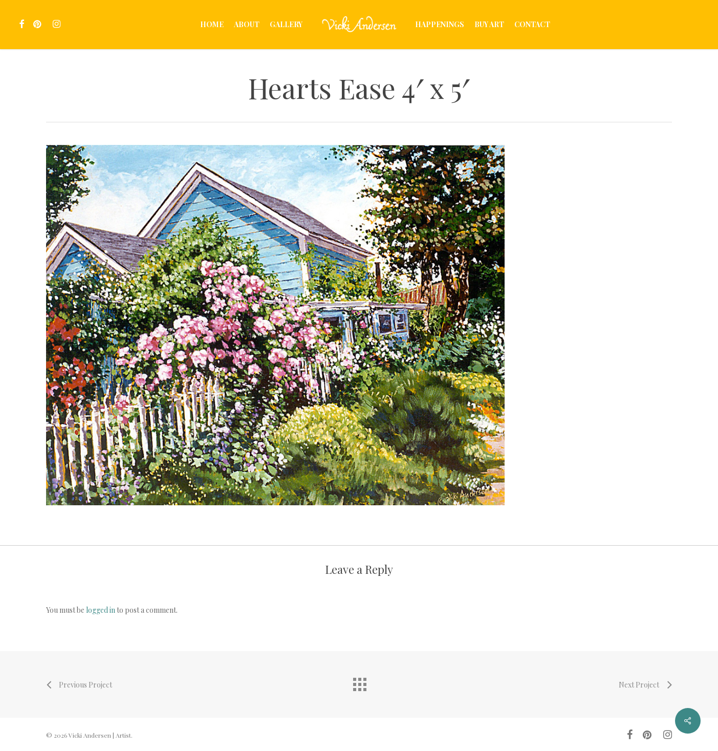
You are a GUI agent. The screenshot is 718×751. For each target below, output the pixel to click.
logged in (100, 610)
